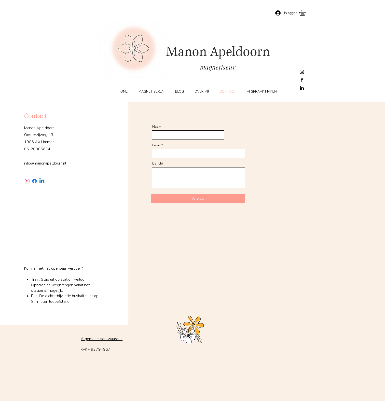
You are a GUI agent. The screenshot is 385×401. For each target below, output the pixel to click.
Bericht (157, 163)
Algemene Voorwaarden (102, 339)
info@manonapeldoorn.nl (45, 163)
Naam (156, 126)
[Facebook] (302, 80)
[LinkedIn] (302, 88)
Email (156, 145)
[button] (305, 13)
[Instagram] (302, 72)
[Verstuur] (198, 198)
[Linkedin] (42, 181)
